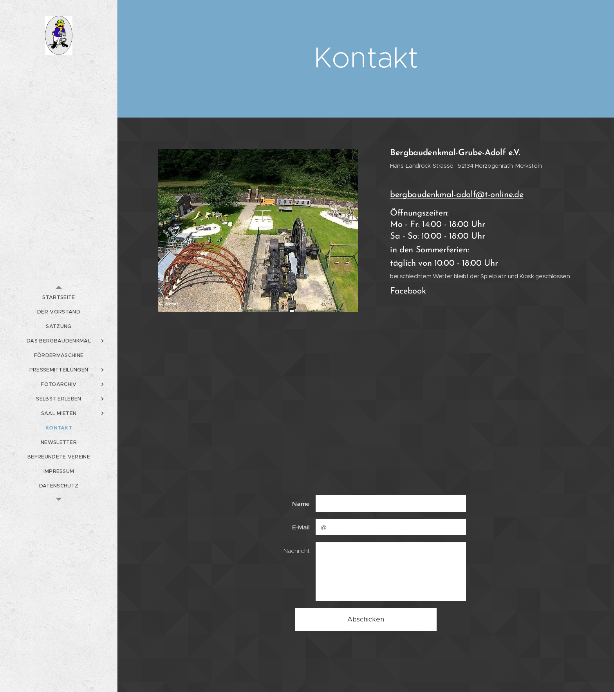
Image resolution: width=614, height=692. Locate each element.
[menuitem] (58, 297)
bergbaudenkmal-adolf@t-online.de (456, 194)
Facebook (408, 291)
